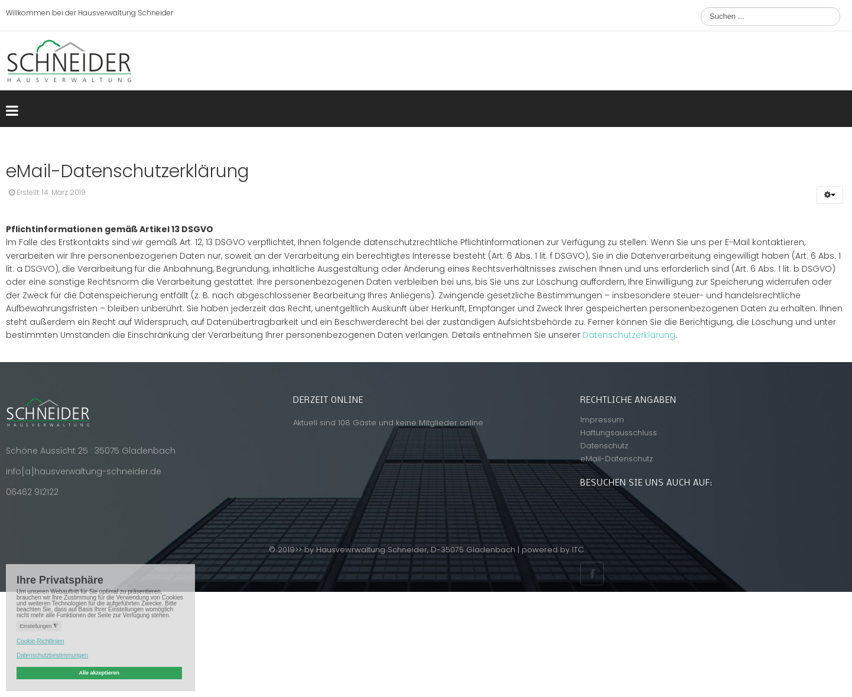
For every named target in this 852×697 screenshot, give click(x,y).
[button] (830, 195)
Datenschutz (604, 445)
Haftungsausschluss (618, 432)
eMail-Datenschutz (616, 458)
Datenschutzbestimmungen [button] (52, 655)
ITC (578, 549)
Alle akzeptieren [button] (99, 673)
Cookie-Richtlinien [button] (40, 641)
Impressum (602, 419)
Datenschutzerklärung (629, 335)
